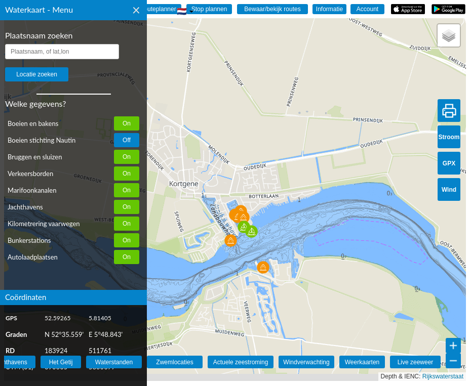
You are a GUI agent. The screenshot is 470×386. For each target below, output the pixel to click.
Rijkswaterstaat (442, 376)
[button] (244, 227)
